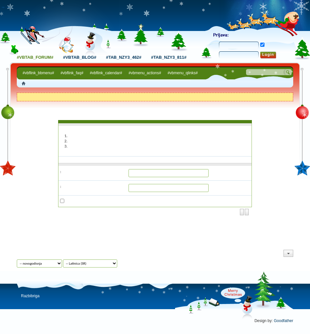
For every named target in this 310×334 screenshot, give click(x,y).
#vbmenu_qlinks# (183, 73)
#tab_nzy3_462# (123, 57)
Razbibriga (30, 296)
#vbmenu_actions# (145, 73)
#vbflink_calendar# (106, 73)
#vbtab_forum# (35, 57)
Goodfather (283, 321)
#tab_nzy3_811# (169, 57)
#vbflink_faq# (71, 73)
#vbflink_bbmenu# (38, 73)
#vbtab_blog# (79, 57)
